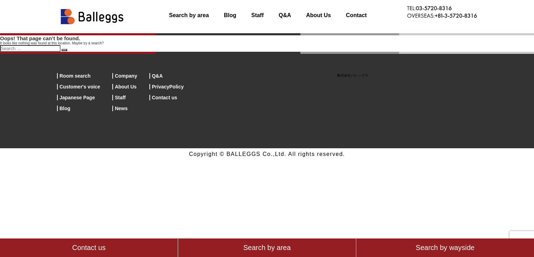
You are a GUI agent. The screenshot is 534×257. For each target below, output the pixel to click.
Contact (356, 15)
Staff (257, 15)
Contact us (164, 97)
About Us (318, 15)
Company (126, 76)
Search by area (189, 15)
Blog (230, 15)
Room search (75, 76)
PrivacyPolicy (168, 87)
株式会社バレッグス (352, 75)
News (121, 108)
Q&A (285, 15)
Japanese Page (77, 97)
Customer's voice (79, 87)
